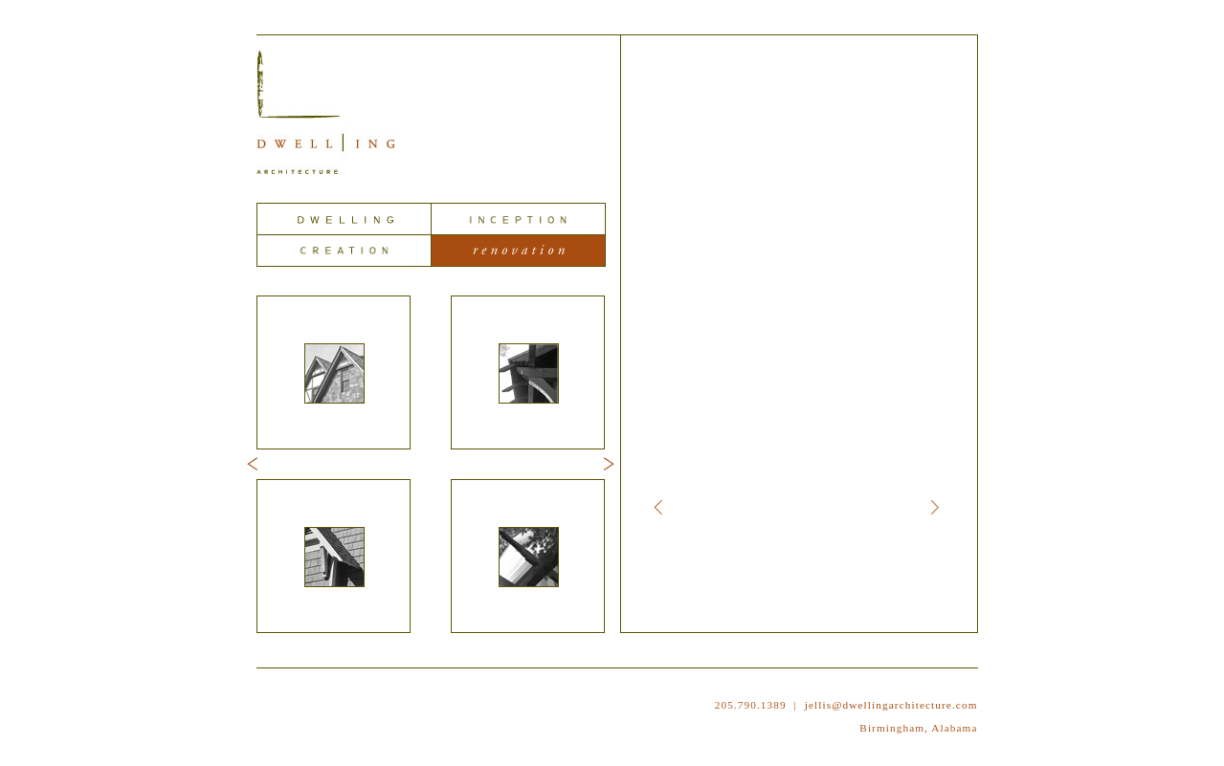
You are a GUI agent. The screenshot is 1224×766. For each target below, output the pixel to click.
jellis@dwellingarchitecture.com (891, 705)
